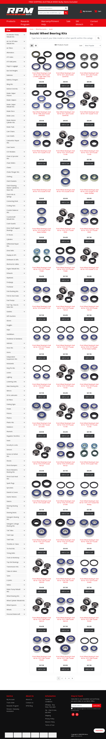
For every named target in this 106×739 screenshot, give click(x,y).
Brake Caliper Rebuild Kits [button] (11, 106)
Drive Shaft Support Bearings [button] (13, 229)
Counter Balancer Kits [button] (12, 211)
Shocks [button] (9, 461)
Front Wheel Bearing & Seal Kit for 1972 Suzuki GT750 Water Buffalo (89, 191)
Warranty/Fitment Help (50, 23)
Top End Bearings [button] (13, 562)
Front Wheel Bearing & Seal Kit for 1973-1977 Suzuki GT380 (65, 347)
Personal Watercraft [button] (13, 614)
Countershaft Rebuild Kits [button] (11, 218)
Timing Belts (11, 553)
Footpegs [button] (10, 282)
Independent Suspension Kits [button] (12, 358)
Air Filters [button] (10, 48)
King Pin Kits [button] (11, 368)
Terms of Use (49, 725)
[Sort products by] (92, 45)
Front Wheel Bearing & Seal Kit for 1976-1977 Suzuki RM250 (89, 541)
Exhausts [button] (10, 273)
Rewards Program (25, 23)
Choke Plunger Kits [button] (13, 172)
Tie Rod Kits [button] (11, 549)
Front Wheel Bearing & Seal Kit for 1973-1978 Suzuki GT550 (41, 386)
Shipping (48, 715)
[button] (86, 11)
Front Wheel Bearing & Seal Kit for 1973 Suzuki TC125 (89, 268)
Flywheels (10, 278)
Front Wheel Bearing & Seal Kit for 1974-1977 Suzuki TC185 (65, 425)
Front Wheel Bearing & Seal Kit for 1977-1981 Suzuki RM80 (65, 658)
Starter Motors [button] (12, 497)
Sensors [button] (9, 450)
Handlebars (10, 334)
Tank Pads (10, 539)
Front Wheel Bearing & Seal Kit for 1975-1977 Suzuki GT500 (65, 502)
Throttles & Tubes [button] (13, 544)
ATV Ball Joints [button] (11, 62)
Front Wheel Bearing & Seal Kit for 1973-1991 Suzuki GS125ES (41, 425)
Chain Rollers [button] (11, 163)
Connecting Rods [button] (12, 201)
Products (11, 21)
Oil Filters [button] (10, 400)
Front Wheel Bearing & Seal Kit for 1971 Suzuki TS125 (89, 113)
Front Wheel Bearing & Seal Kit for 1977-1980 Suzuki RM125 (41, 619)
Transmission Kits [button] (13, 567)
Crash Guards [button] (11, 224)
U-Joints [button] (9, 580)
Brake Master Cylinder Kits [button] (11, 121)
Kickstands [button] (10, 364)
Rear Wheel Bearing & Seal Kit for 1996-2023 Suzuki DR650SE (42, 113)
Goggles (9, 325)
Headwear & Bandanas (14, 339)
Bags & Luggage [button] (12, 66)
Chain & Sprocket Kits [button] (12, 157)
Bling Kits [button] (10, 84)
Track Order (10, 703)
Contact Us (94, 23)
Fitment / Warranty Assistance (13, 710)
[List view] (36, 45)
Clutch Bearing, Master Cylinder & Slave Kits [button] (13, 188)
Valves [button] (9, 585)
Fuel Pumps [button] (10, 300)
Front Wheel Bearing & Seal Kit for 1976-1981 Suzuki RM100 (41, 580)
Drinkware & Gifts (13, 260)
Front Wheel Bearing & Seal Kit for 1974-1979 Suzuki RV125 (41, 463)
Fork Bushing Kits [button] (12, 291)
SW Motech (79, 23)
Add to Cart (41, 86)
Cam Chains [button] (11, 131)
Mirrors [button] (9, 391)
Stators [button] (9, 501)
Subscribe (96, 706)
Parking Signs (11, 404)
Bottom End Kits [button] (12, 89)
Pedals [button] (9, 409)
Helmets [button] (9, 343)
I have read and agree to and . (85, 709)
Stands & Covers (12, 492)
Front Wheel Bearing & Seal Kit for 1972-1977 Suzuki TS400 (41, 269)
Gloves (9, 321)
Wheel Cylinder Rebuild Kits (16, 601)
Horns (9, 352)
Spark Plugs (10, 483)
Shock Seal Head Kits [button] (12, 478)
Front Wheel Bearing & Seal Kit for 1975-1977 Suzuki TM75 (41, 541)
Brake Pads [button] (10, 127)
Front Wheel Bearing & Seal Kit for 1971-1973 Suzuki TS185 (65, 152)
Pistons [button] (9, 413)
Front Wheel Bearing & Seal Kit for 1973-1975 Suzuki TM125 (65, 308)
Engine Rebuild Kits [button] (13, 269)
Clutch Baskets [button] (12, 181)
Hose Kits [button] (10, 348)
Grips (8, 330)
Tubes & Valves (12, 571)
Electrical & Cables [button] (13, 264)
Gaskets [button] (9, 312)
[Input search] (51, 8)
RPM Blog (29, 706)
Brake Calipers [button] (11, 100)
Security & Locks (12, 445)
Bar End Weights (12, 71)
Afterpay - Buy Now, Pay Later (50, 706)
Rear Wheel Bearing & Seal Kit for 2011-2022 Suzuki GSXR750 (65, 113)
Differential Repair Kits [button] (13, 245)
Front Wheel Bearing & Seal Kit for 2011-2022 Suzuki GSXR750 (65, 74)
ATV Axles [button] (10, 57)
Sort (80, 46)
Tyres (8, 576)
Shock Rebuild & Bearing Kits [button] (12, 471)
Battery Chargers (12, 80)
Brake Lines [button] (10, 116)
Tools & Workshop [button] (13, 558)
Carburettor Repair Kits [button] (13, 142)
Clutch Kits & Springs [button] (11, 195)
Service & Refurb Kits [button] (12, 455)
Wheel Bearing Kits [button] (13, 596)
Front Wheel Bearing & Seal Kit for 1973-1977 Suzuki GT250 (41, 347)
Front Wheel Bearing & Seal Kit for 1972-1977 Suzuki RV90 (65, 230)
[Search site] (66, 8)
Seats (8, 440)
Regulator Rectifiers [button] (13, 436)
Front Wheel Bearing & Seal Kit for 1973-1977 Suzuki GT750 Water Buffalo (89, 347)
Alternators (10, 53)
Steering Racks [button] (11, 513)
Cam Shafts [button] (10, 136)
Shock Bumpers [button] (12, 465)
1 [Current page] (58, 678)
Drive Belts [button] (10, 251)
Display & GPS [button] (11, 255)
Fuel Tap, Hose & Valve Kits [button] (12, 306)
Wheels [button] (9, 610)
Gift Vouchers (11, 316)
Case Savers (11, 147)
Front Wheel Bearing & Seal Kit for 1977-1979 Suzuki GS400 (89, 580)
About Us (29, 699)
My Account (10, 699)
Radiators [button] (10, 427)
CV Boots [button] (10, 235)
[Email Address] (81, 705)
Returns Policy (50, 722)
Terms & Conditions (48, 700)
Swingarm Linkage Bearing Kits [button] (13, 525)
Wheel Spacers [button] (11, 605)
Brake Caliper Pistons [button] (11, 94)
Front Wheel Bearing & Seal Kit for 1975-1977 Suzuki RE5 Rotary (89, 502)
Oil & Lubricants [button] (12, 395)
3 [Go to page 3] (65, 678)
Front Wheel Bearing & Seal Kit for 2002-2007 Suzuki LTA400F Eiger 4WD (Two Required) (41, 75)
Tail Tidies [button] (10, 530)
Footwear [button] (10, 287)
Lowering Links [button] (12, 382)
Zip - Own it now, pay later (51, 711)
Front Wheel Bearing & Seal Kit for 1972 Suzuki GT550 (41, 190)
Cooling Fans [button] (11, 206)
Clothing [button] (9, 177)
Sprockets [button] (10, 488)
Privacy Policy (49, 719)
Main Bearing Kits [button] (12, 386)
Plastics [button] (9, 418)
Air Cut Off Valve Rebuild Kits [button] (12, 42)
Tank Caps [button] (10, 535)
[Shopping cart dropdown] (97, 11)
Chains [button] (9, 167)
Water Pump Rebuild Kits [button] (13, 590)
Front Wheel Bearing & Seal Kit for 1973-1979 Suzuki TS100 (65, 386)
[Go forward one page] (72, 678)
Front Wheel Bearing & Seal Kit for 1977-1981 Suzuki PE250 (89, 619)
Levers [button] (9, 373)
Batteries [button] (10, 75)
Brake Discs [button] (11, 111)
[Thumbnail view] (32, 45)
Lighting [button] (9, 377)
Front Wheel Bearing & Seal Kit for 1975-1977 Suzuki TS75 (65, 541)
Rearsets (10, 431)
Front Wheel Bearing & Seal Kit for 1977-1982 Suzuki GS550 (89, 658)
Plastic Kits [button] (10, 422)
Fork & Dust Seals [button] (13, 296)
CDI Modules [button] (11, 152)
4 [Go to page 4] (68, 678)
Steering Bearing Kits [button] (12, 507)
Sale (68, 21)
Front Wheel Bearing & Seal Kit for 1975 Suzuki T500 (89, 463)
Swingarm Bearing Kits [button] (13, 518)
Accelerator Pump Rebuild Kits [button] (13, 36)
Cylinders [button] (10, 239)
